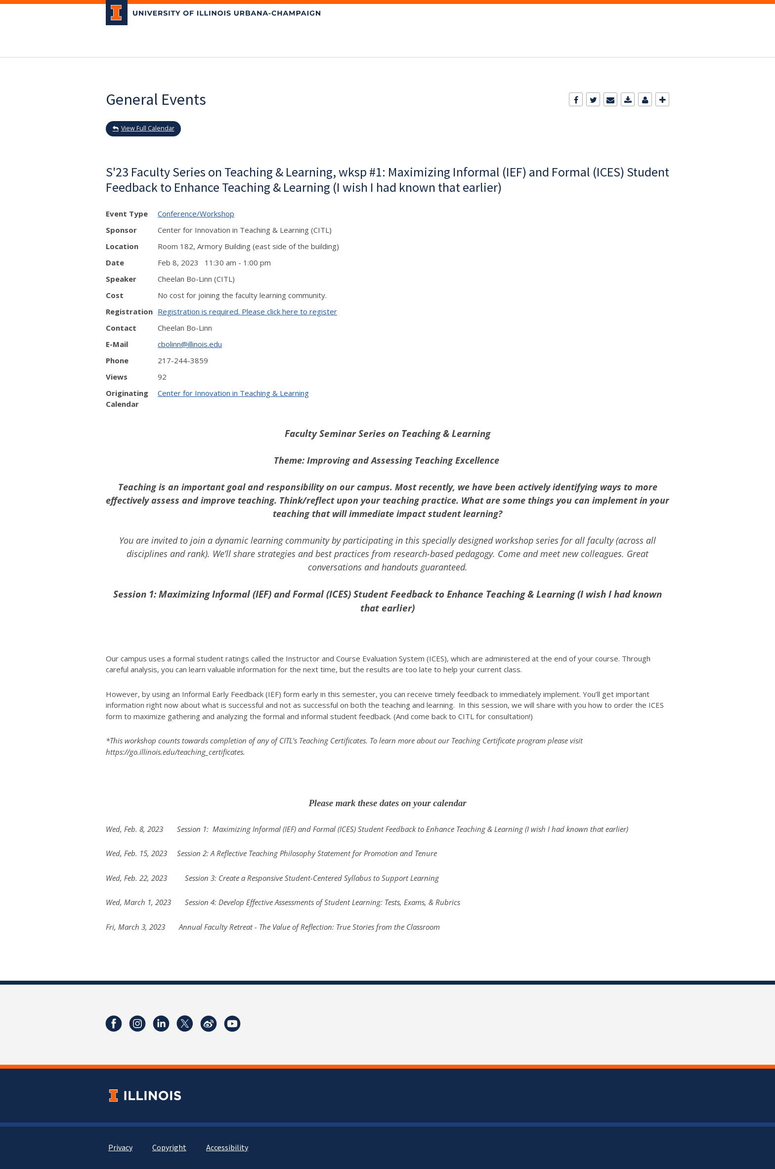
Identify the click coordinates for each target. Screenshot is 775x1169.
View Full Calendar (147, 128)
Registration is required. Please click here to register (247, 311)
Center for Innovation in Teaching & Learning (233, 393)
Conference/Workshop (196, 213)
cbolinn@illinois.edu (190, 344)
